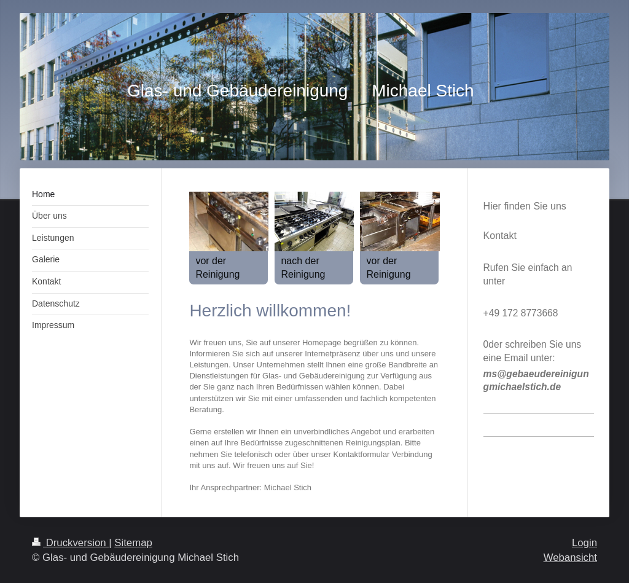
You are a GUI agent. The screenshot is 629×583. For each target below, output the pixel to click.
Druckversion (70, 543)
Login (584, 543)
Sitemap (133, 543)
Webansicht (570, 557)
